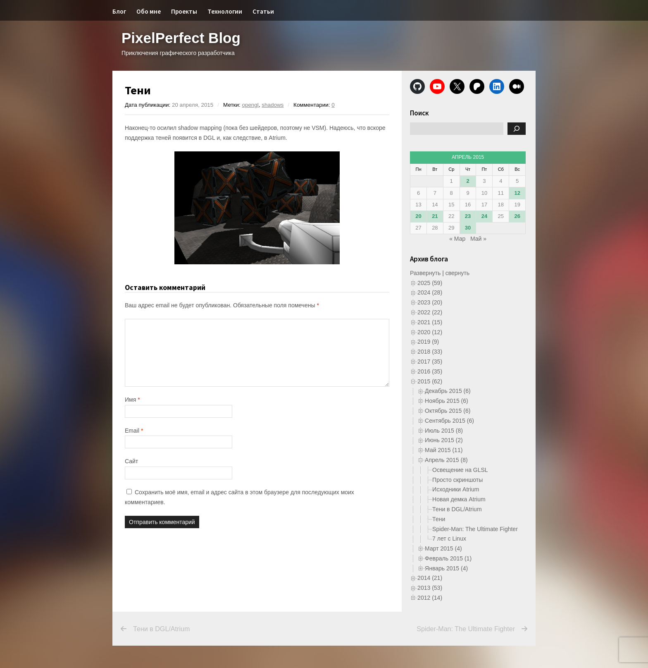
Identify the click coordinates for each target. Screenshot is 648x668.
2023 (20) (429, 302)
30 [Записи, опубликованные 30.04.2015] (468, 228)
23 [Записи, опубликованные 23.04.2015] (468, 216)
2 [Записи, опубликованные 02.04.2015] (467, 181)
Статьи (263, 11)
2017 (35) (429, 361)
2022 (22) (429, 312)
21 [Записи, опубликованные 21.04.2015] (435, 216)
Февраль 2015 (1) (448, 558)
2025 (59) (429, 283)
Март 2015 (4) (443, 548)
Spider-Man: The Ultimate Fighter (475, 529)
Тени (438, 519)
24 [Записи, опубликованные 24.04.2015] (484, 216)
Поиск (419, 112)
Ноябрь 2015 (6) (446, 400)
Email (134, 430)
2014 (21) (429, 578)
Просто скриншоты (457, 479)
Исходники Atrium (455, 489)
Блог (119, 11)
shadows (273, 105)
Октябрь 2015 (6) (447, 410)
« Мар (457, 238)
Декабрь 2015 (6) (448, 391)
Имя (132, 399)
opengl (250, 105)
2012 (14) (429, 597)
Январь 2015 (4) (446, 568)
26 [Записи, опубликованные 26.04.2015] (517, 216)
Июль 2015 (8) (444, 430)
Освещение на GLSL (460, 470)
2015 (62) (429, 381)
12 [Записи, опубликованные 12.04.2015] (517, 193)
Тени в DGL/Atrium (456, 509)
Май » (478, 238)
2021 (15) (429, 322)
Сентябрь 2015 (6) (449, 420)
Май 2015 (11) (443, 450)
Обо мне (148, 11)
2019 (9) (428, 341)
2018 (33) (429, 351)
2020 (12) (429, 332)
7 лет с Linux (449, 538)
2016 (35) (429, 371)
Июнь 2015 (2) (444, 440)
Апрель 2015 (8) (446, 460)
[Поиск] (516, 128)
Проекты (184, 11)
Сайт (131, 461)
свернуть (457, 273)
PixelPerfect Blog (181, 38)
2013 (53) (429, 587)
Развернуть (425, 273)
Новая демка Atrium (459, 499)
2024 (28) (429, 292)
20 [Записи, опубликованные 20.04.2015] (418, 216)
